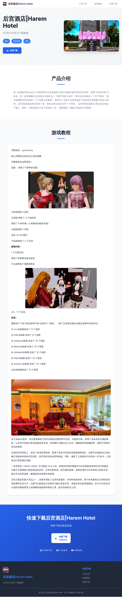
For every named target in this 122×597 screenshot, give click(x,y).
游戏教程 (98, 4)
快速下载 (113, 4)
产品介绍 (83, 4)
